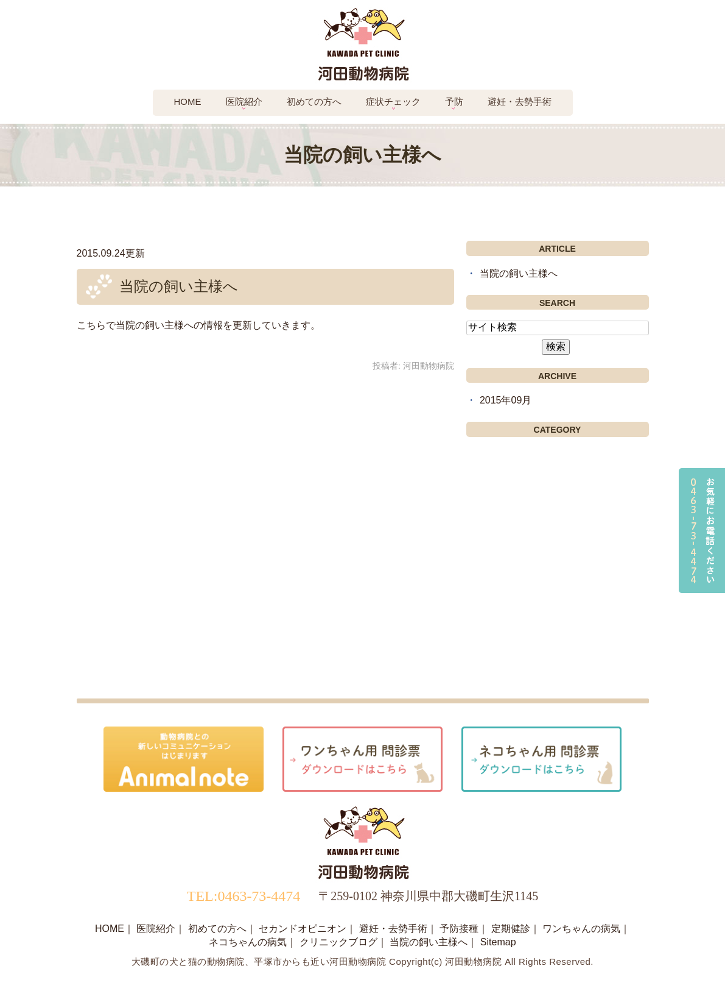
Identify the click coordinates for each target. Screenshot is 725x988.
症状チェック (393, 101)
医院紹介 (244, 101)
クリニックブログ (338, 942)
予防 (454, 101)
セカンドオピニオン (302, 928)
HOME (109, 928)
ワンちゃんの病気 (581, 928)
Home (187, 101)
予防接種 (459, 928)
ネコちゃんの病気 (248, 942)
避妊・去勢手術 (520, 101)
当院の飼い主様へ (178, 286)
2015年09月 (505, 400)
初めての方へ (314, 101)
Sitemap (498, 942)
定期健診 (510, 928)
